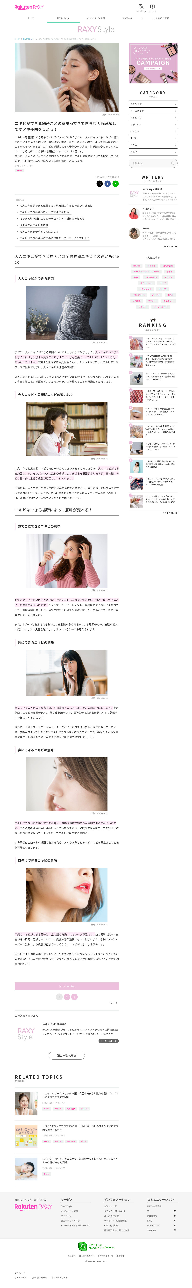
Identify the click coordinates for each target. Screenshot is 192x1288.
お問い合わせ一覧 (39, 1277)
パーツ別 (156, 295)
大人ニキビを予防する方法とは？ (39, 232)
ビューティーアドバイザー (73, 1225)
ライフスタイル (161, 306)
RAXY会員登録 (154, 1206)
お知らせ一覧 (110, 1206)
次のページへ (67, 986)
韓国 (136, 277)
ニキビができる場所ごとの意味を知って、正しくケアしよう (55, 238)
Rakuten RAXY (29, 7)
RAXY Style (63, 18)
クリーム (84, 1108)
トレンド (168, 277)
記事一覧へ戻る (66, 1055)
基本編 (169, 271)
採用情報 (120, 1256)
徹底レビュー (146, 283)
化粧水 (170, 295)
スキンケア (27, 166)
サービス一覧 (20, 1277)
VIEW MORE (170, 246)
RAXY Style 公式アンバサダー (146, 271)
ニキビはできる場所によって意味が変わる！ (45, 212)
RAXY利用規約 (111, 1225)
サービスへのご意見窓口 (115, 1221)
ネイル (133, 138)
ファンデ (152, 300)
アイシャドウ (151, 277)
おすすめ (58, 1108)
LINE (149, 1221)
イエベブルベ (139, 295)
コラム (133, 145)
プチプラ (163, 289)
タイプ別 (142, 306)
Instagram (152, 1216)
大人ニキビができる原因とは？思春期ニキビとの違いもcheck (56, 205)
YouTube (151, 1230)
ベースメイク (137, 110)
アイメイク (136, 117)
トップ (31, 18)
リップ (163, 283)
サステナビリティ (59, 1277)
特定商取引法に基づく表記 (116, 1230)
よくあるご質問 (161, 18)
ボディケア (136, 124)
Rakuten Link (153, 1225)
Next (113, 1003)
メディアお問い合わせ (114, 1211)
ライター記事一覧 (108, 1040)
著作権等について (105, 1256)
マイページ (66, 1216)
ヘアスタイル (145, 289)
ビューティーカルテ (70, 1221)
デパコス (137, 300)
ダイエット (168, 300)
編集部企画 (71, 1108)
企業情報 (72, 1256)
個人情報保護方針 (86, 1256)
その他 (133, 152)
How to (19, 170)
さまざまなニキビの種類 (34, 225)
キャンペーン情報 (96, 18)
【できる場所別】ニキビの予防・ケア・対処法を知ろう (52, 219)
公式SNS (127, 18)
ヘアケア (134, 131)
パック (83, 1141)
